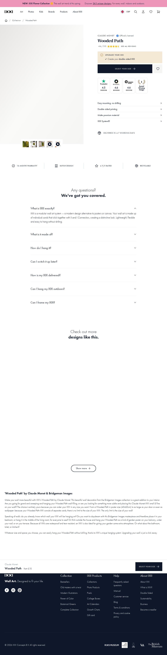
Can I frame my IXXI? (83, 302)
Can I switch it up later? (83, 261)
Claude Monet (106, 35)
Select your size (125, 68)
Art (21, 11)
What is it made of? (83, 234)
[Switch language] (125, 12)
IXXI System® (130, 121)
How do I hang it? (83, 248)
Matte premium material (130, 115)
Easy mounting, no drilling (130, 103)
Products (63, 11)
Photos (31, 11)
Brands (51, 11)
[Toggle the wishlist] (151, 12)
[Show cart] (158, 12)
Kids (41, 11)
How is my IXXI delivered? (83, 275)
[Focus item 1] (42, 87)
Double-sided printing (130, 109)
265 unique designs (102, 3)
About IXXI (77, 11)
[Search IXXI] (135, 12)
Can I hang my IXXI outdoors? (83, 289)
